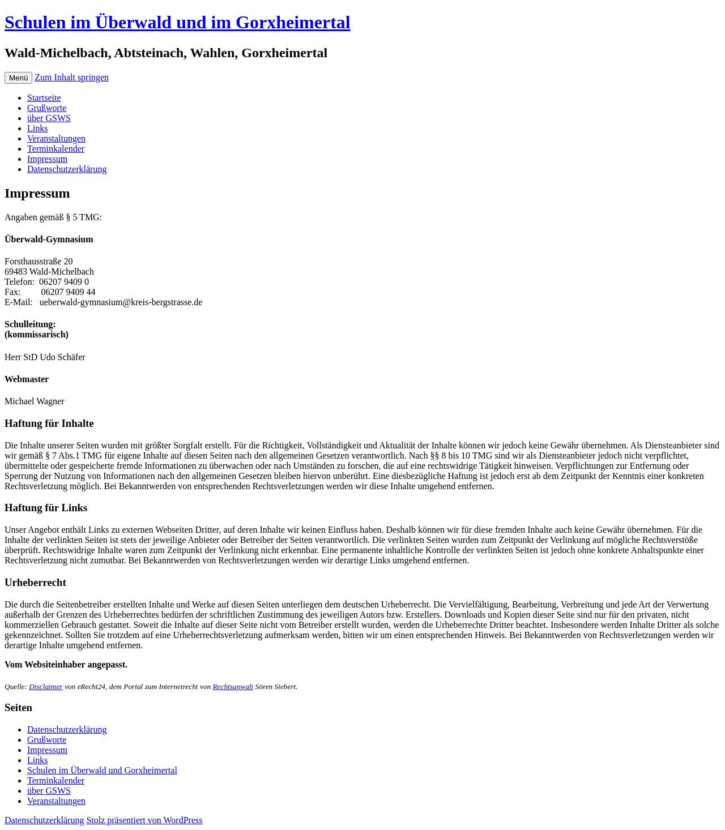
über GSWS (49, 118)
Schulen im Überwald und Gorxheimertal (102, 770)
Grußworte (46, 108)
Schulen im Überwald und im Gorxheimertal (178, 22)
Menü (18, 78)
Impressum (47, 159)
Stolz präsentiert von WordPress (144, 820)
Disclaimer (45, 686)
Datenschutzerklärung (66, 169)
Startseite (44, 97)
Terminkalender (55, 148)
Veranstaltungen (56, 138)
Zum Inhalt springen (72, 77)
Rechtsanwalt (232, 686)
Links (37, 128)
